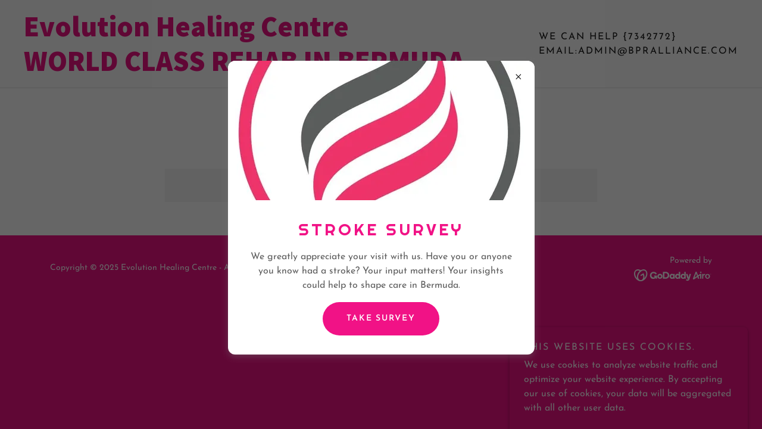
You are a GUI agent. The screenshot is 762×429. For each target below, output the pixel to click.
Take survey (380, 318)
